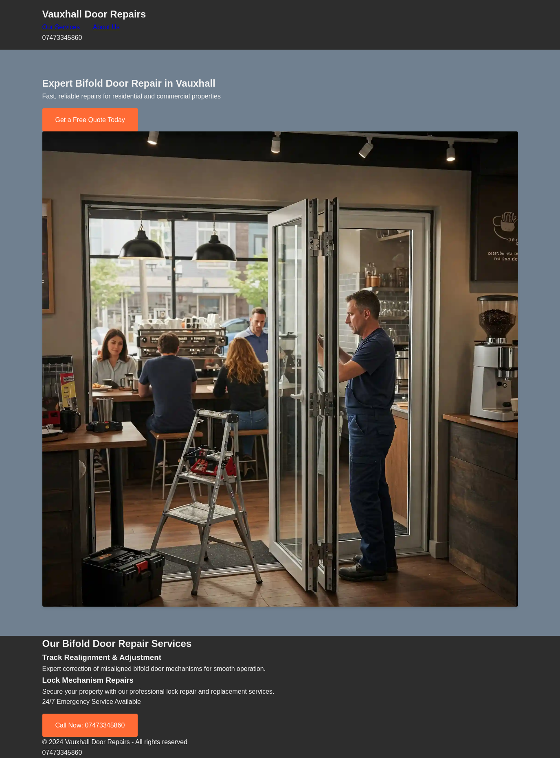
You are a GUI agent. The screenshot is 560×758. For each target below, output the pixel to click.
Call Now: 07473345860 (90, 725)
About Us (106, 27)
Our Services (61, 27)
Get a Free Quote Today (90, 119)
